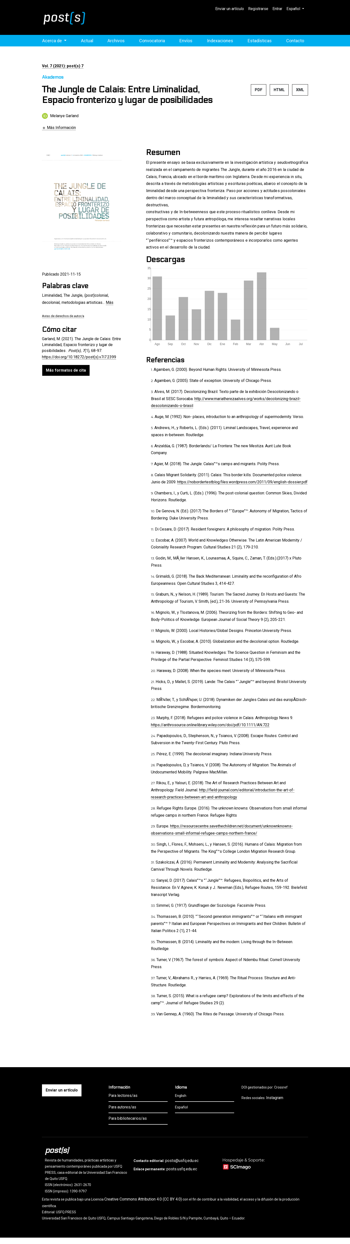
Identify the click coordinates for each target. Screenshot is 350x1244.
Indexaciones (220, 40)
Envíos (185, 40)
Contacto (295, 40)
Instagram (274, 1097)
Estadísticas (260, 40)
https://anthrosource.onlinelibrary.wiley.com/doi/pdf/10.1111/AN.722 (210, 725)
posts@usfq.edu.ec (182, 1160)
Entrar (277, 8)
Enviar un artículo (229, 8)
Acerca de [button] (52, 40)
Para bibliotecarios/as (127, 1118)
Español (297, 8)
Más (109, 302)
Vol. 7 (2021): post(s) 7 (62, 66)
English (180, 1095)
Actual (87, 40)
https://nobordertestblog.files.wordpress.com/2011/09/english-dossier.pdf (242, 482)
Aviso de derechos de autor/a (63, 316)
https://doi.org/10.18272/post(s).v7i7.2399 (79, 357)
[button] (59, 127)
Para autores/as (122, 1107)
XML (300, 89)
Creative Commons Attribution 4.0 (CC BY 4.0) (143, 1199)
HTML (279, 89)
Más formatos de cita (66, 370)
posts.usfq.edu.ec (181, 1169)
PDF (258, 89)
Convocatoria (152, 40)
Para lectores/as (122, 1095)
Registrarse (258, 8)
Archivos (116, 40)
